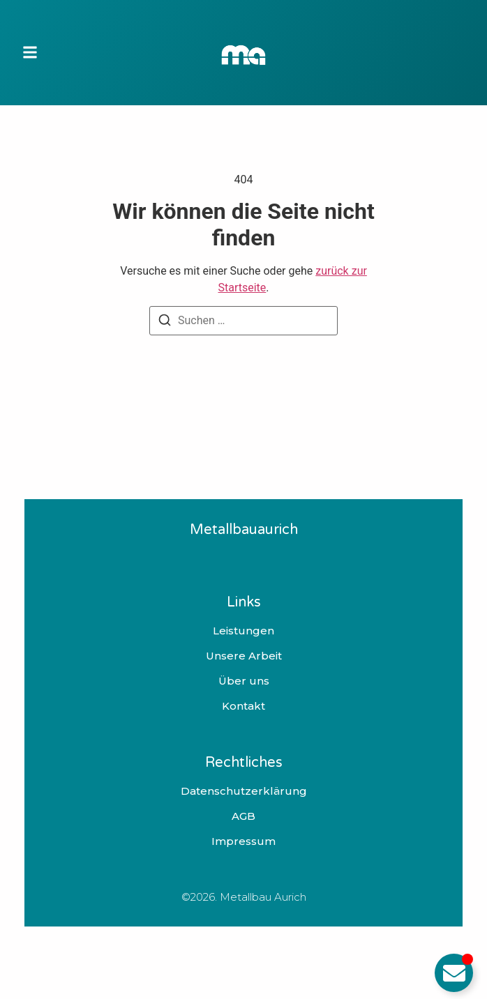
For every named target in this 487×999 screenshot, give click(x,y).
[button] (30, 52)
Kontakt (243, 706)
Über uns (243, 681)
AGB (243, 816)
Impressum (243, 841)
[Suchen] (165, 322)
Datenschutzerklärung (244, 791)
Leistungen (243, 631)
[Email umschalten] (454, 973)
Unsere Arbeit (244, 656)
